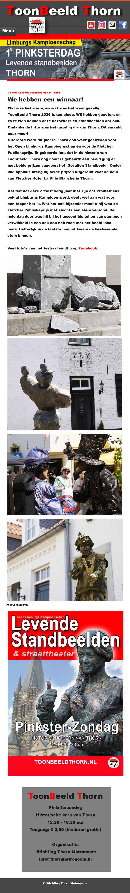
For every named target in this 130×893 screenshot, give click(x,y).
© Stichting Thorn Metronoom (65, 883)
